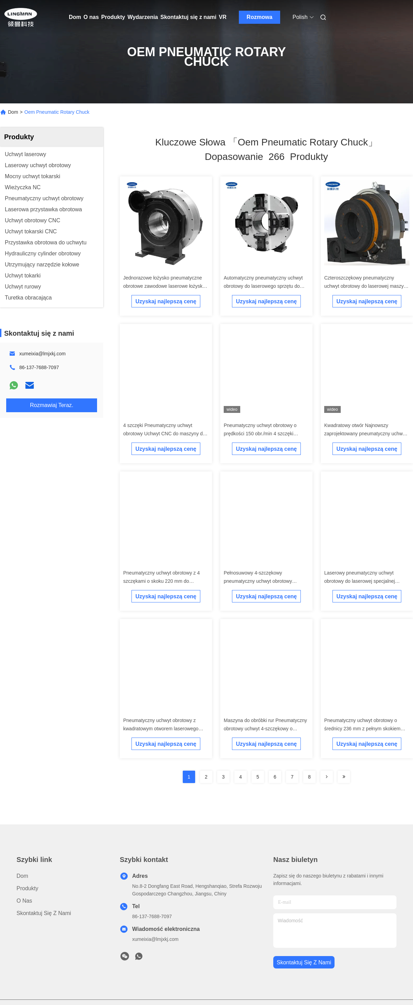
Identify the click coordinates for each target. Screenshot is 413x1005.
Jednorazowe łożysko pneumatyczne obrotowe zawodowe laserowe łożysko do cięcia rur (164, 286)
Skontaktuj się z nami (188, 17)
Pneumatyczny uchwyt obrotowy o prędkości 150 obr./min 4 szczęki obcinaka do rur (260, 434)
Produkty (113, 17)
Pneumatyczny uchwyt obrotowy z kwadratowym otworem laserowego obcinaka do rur (161, 729)
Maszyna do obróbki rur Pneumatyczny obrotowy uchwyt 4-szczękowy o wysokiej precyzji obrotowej (265, 729)
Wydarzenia (142, 17)
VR (222, 17)
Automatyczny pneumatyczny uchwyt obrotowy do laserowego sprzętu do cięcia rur (263, 286)
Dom (75, 17)
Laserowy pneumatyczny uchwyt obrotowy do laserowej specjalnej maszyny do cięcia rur (359, 581)
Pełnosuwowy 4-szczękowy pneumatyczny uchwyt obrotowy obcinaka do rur (258, 581)
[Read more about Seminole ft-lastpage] (344, 777)
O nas (91, 17)
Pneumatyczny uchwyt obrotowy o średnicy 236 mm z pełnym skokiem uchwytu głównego (362, 729)
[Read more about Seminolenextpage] (326, 777)
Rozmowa (260, 17)
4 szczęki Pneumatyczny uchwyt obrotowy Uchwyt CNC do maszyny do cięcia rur (164, 434)
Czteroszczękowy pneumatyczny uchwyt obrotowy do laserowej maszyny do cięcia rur (366, 286)
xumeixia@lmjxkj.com (42, 353)
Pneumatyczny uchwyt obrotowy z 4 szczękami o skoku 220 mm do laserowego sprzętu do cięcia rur (161, 581)
